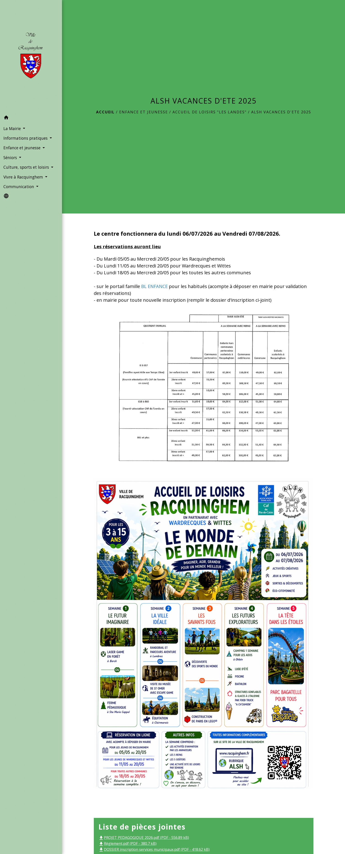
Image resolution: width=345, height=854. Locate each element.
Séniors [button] (10, 157)
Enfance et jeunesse (143, 112)
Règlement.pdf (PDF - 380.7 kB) (127, 843)
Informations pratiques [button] (26, 138)
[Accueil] (31, 56)
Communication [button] (19, 186)
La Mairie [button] (12, 128)
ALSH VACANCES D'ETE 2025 (281, 112)
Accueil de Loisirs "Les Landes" (209, 112)
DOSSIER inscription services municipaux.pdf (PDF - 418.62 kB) (154, 849)
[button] (31, 118)
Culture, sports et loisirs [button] (26, 167)
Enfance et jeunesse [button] (22, 147)
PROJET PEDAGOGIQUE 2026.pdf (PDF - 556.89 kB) (143, 837)
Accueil (105, 112)
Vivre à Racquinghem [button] (23, 177)
